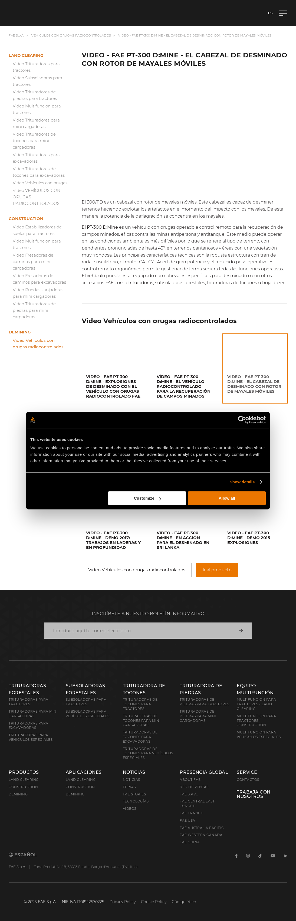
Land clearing (26, 55)
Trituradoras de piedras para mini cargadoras (198, 716)
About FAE (190, 780)
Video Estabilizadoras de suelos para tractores (37, 230)
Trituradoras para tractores (28, 701)
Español (23, 854)
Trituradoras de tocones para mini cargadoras (142, 720)
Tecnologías (136, 801)
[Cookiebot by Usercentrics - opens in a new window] (242, 420)
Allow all (227, 498)
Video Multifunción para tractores (37, 109)
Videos (129, 809)
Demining (20, 332)
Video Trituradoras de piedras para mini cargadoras (34, 310)
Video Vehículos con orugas (40, 182)
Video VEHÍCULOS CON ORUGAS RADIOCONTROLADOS (36, 197)
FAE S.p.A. (16, 35)
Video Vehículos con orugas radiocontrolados (38, 343)
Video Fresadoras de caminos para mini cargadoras (33, 262)
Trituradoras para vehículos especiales (30, 737)
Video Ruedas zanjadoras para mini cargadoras (38, 293)
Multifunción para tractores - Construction (256, 720)
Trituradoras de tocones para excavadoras (140, 736)
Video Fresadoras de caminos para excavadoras (39, 279)
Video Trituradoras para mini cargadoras (36, 123)
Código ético (184, 901)
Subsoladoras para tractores (86, 701)
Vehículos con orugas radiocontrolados (71, 35)
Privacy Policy (123, 901)
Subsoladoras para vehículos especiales (88, 713)
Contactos (248, 780)
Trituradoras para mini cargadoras (33, 713)
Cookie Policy (153, 901)
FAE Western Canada (201, 835)
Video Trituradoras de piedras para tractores (35, 95)
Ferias (129, 787)
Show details (242, 482)
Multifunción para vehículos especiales (259, 734)
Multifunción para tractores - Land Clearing (256, 704)
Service (247, 772)
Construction (26, 218)
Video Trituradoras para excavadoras (36, 158)
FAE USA (187, 820)
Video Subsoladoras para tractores (37, 81)
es (270, 13)
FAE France (191, 813)
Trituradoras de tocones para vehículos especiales (148, 753)
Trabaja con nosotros (254, 794)
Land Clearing (81, 780)
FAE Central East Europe (197, 803)
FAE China (190, 842)
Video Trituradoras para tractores (36, 67)
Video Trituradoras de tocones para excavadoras (39, 172)
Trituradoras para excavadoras (28, 725)
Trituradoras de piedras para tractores (204, 701)
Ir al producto (217, 569)
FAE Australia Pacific (202, 828)
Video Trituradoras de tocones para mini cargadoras (34, 141)
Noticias (134, 772)
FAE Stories (134, 794)
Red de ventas (194, 787)
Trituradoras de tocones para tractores (140, 704)
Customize (147, 498)
